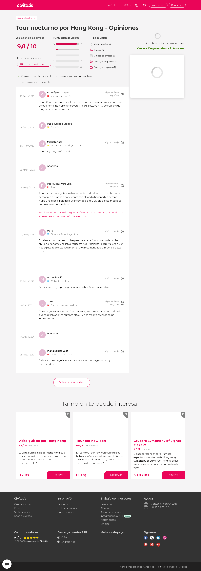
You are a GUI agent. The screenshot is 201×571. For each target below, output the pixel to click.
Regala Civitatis (23, 516)
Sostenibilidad (22, 512)
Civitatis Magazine (67, 508)
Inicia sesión (158, 5)
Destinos (62, 504)
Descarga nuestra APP (72, 532)
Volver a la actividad (26, 18)
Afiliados (105, 508)
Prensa (18, 508)
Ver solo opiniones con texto (38, 82)
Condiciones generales (131, 567)
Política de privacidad (167, 567)
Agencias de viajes (111, 512)
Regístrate (177, 5)
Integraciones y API (112, 516)
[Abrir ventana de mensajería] (7, 564)
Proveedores (108, 504)
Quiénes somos (23, 504)
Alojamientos (108, 520)
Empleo (105, 524)
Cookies (183, 567)
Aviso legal (149, 567)
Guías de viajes (65, 512)
